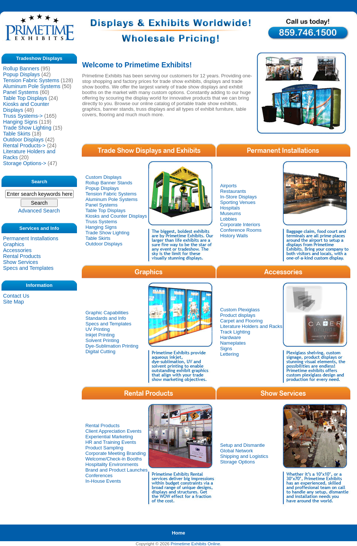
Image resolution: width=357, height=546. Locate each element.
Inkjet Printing (100, 335)
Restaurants (233, 191)
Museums (230, 213)
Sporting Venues (237, 202)
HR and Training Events (110, 442)
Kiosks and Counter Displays (116, 216)
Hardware (230, 337)
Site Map (13, 302)
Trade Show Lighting (27, 128)
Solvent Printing (102, 340)
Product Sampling (104, 447)
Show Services (20, 262)
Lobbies (228, 219)
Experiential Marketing (109, 436)
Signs (226, 348)
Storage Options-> (24, 163)
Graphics (13, 244)
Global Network (236, 450)
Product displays (237, 315)
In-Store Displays (238, 197)
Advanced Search (39, 211)
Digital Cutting (100, 351)
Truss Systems (101, 221)
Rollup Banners (21, 68)
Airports (228, 185)
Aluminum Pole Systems (31, 86)
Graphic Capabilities (106, 312)
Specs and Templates (28, 268)
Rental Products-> (24, 145)
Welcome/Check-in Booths (113, 459)
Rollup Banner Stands (108, 182)
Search (39, 181)
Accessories (17, 250)
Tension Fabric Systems (31, 80)
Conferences (99, 475)
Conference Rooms (241, 230)
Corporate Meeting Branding (115, 453)
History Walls (234, 235)
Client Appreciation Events (113, 431)
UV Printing (97, 329)
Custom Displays (103, 177)
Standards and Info (105, 318)
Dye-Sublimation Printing (111, 346)
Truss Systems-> (23, 116)
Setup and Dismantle (242, 445)
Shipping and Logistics (244, 456)
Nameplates (233, 343)
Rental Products (22, 256)
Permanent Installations (30, 238)
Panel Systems (20, 92)
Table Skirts (16, 134)
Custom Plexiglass (240, 309)
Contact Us (16, 296)
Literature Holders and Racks (251, 326)
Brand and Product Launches (116, 470)
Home (178, 533)
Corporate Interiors (240, 224)
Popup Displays (21, 74)
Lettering (229, 354)
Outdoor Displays (23, 140)
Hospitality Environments (111, 464)
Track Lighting (235, 332)
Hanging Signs (20, 122)
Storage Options (237, 462)
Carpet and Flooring (241, 321)
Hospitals (230, 208)
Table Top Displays (25, 98)
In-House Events (103, 481)
